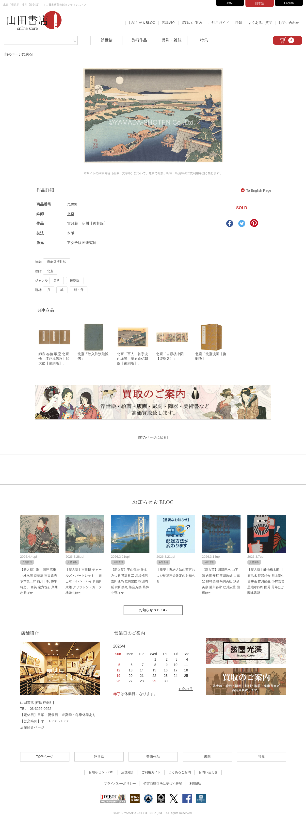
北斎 (70, 214)
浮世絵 (107, 40)
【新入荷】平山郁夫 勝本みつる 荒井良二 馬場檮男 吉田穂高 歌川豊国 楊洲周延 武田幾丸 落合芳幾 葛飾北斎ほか (130, 581)
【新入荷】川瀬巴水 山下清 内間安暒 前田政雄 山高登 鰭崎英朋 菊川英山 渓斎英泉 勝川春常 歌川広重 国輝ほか (221, 581)
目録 (238, 23)
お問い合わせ (288, 23)
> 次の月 (186, 689)
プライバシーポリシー (120, 784)
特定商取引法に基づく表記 (163, 784)
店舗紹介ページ (32, 728)
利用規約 (196, 784)
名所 (56, 280)
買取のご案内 (191, 23)
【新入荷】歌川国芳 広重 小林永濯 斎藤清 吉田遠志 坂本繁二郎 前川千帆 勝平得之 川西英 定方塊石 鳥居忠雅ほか (39, 581)
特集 (204, 40)
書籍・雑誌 (171, 40)
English (289, 3)
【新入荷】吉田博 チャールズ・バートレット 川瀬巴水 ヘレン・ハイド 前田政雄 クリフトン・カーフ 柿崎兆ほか (83, 581)
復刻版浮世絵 (56, 262)
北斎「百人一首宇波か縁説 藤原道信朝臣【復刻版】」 (132, 359)
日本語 (259, 3)
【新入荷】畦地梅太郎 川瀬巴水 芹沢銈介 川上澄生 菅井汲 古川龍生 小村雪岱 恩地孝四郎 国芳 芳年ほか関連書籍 (265, 581)
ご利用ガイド (218, 23)
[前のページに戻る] (18, 54)
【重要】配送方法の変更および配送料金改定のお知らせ (176, 576)
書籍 (207, 757)
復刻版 (75, 280)
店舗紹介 (168, 23)
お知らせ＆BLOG (142, 23)
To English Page (256, 190)
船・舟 (78, 290)
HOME (230, 3)
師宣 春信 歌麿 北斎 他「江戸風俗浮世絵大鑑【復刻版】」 (55, 359)
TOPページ (44, 757)
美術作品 (139, 40)
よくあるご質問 (260, 23)
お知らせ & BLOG (153, 502)
